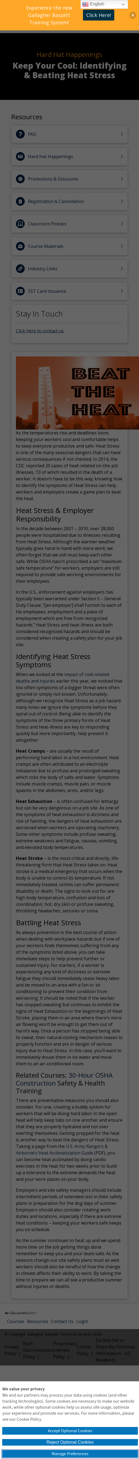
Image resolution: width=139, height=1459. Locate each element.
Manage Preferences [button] (70, 1454)
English (93, 4)
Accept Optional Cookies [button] (70, 1431)
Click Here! (98, 15)
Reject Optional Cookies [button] (70, 1442)
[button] (132, 15)
